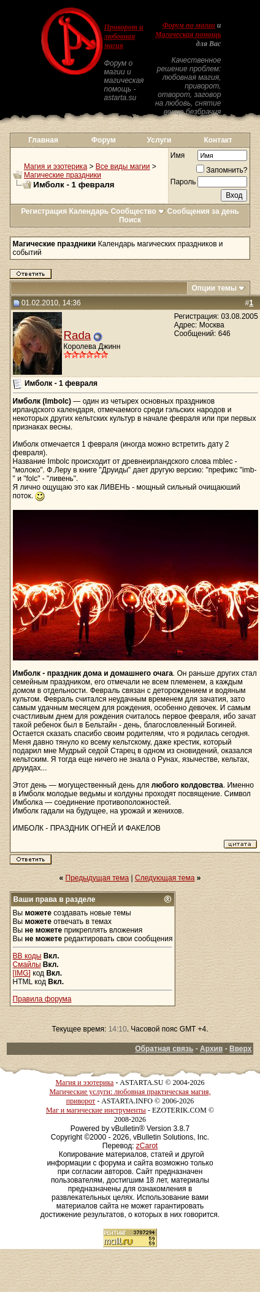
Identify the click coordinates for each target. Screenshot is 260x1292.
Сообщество (137, 211)
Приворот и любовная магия (123, 36)
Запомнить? (221, 170)
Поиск (130, 220)
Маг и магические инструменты (96, 1110)
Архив (211, 1048)
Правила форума (42, 999)
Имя (177, 155)
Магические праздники (62, 175)
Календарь (89, 211)
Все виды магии (123, 166)
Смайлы (27, 964)
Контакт (218, 140)
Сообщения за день (203, 211)
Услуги (159, 140)
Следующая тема (164, 878)
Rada (77, 335)
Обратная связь (164, 1048)
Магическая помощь (188, 34)
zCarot (147, 1145)
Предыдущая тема (97, 878)
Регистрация (44, 211)
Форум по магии (188, 25)
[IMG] (22, 973)
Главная (43, 140)
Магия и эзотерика (55, 166)
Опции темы (214, 288)
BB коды (27, 956)
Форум (103, 140)
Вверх (240, 1048)
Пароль (183, 182)
